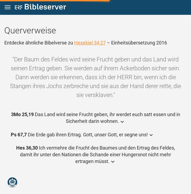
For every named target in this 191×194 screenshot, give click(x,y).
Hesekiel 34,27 (90, 43)
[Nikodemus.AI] (12, 182)
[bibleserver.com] (40, 7)
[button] (8, 7)
